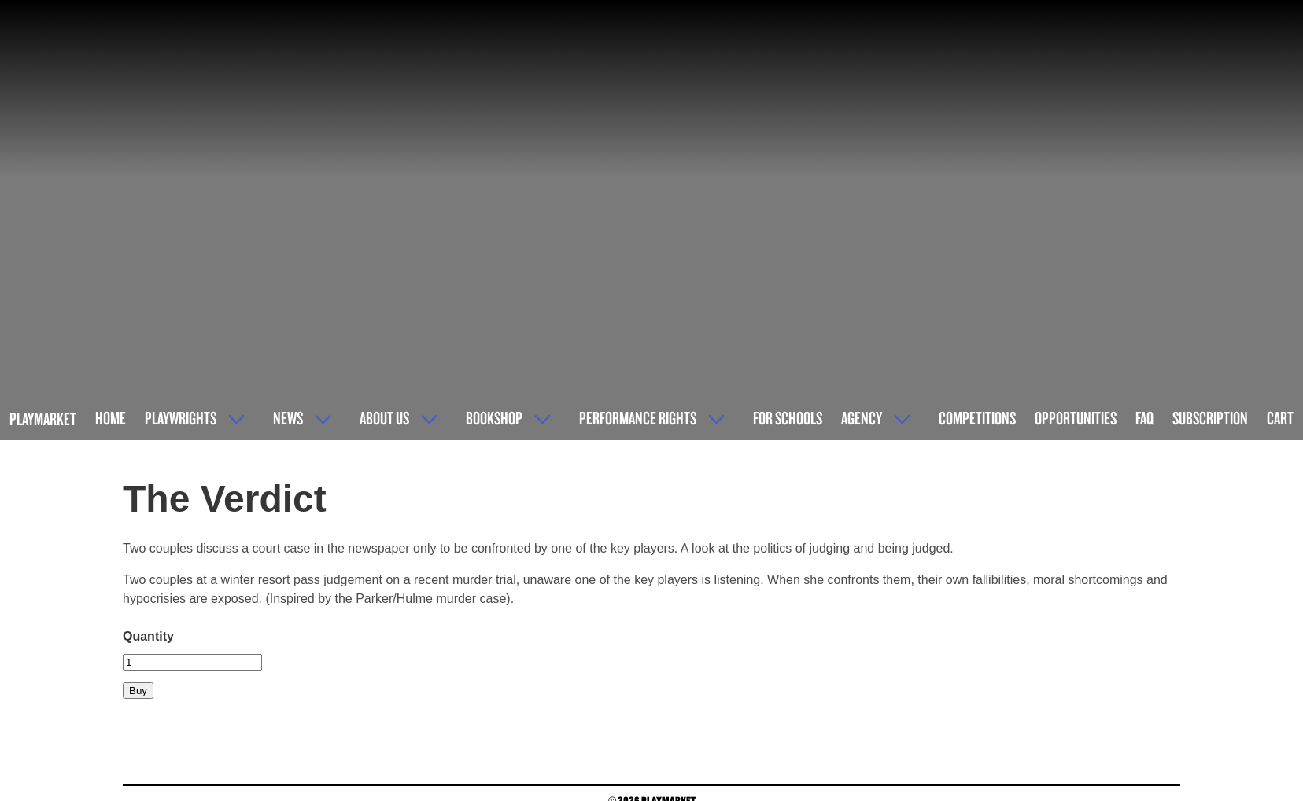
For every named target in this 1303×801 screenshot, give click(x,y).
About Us (384, 417)
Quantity (148, 636)
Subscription (1210, 417)
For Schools (787, 417)
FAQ (1144, 417)
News (288, 417)
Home (110, 417)
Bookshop (494, 417)
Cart (1280, 417)
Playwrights (180, 417)
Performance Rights (637, 417)
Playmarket (42, 418)
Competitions (977, 417)
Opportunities (1076, 417)
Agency (861, 417)
